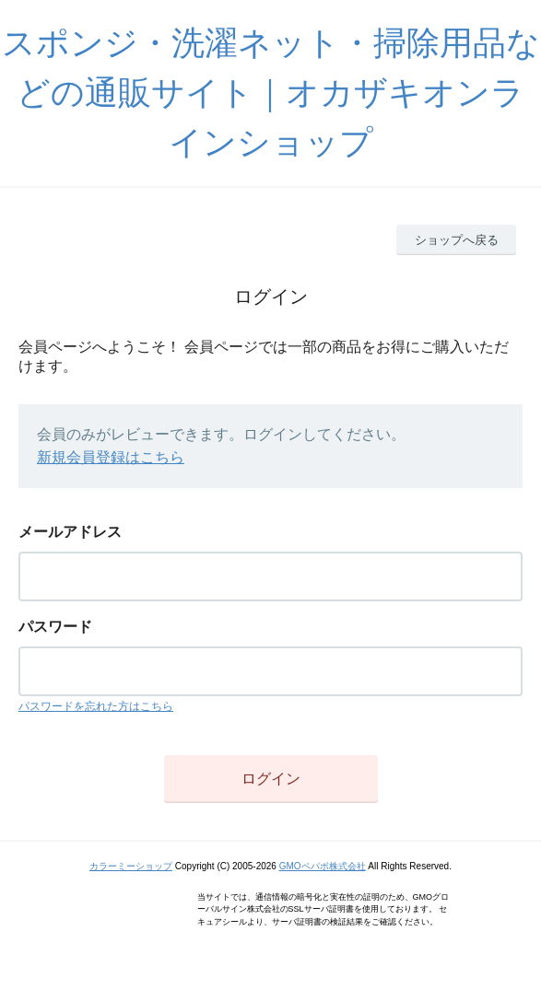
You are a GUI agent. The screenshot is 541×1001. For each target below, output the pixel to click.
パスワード (55, 626)
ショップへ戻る (457, 240)
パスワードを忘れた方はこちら (95, 706)
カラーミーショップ (130, 866)
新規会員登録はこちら (110, 457)
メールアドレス (70, 532)
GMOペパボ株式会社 (322, 866)
